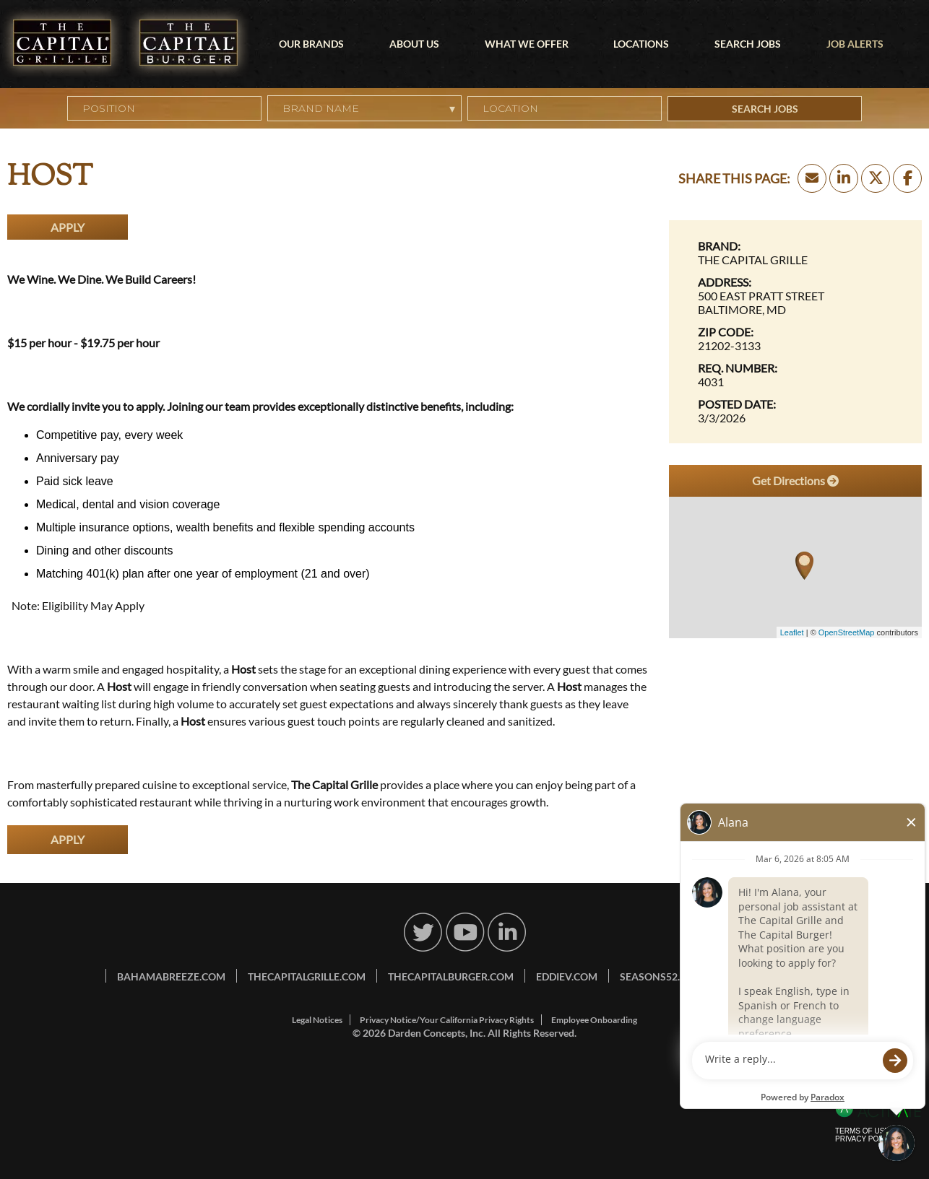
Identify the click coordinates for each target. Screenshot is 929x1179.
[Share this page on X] (875, 178)
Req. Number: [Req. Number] (737, 368)
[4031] (795, 381)
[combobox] (564, 108)
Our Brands (311, 44)
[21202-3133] (795, 345)
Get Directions (795, 480)
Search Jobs (747, 44)
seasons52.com (662, 976)
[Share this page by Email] (812, 178)
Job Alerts (854, 44)
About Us (414, 44)
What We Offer (527, 44)
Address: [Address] (724, 282)
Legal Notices (317, 1019)
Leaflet (792, 632)
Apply (68, 227)
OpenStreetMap (846, 632)
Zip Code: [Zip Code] (725, 332)
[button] (651, 108)
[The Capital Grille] (795, 259)
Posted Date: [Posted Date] (737, 404)
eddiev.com (566, 976)
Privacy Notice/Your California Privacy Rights (447, 1019)
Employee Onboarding (594, 1019)
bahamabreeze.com (171, 976)
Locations (641, 44)
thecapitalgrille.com (307, 976)
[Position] (164, 108)
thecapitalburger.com (451, 976)
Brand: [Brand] (719, 246)
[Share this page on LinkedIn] (843, 178)
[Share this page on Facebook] (907, 178)
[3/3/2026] (795, 418)
